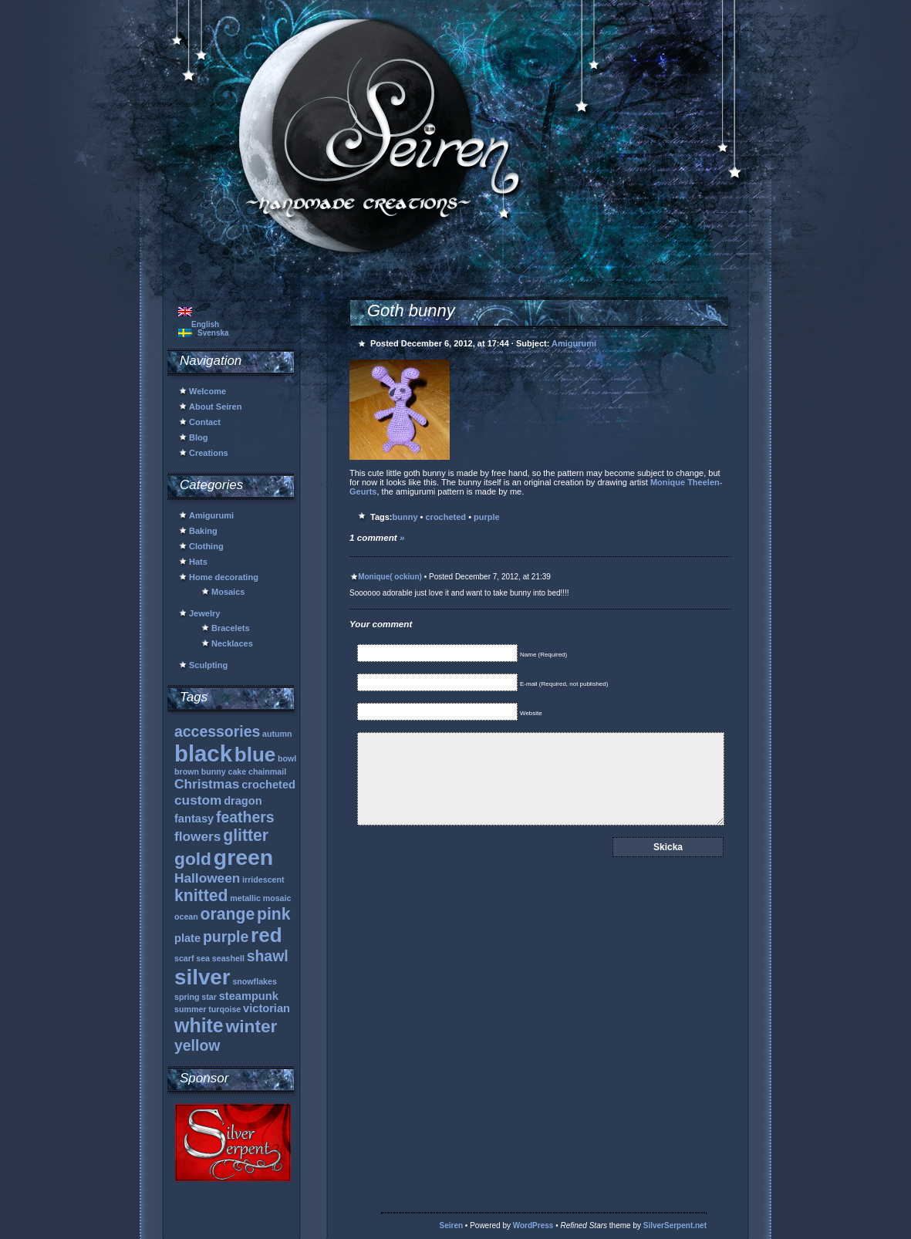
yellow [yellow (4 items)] (197, 1045)
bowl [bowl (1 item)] (287, 758)
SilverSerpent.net (675, 1225)
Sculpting (208, 665)
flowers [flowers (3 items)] (197, 836)
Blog (198, 437)
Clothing (206, 546)
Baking (203, 530)
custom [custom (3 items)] (197, 800)
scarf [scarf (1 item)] (184, 958)
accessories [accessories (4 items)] (217, 731)
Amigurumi (211, 515)
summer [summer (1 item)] (190, 1009)
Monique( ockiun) (390, 576)
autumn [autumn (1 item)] (277, 733)
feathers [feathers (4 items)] (245, 817)
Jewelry (204, 613)
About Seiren (215, 406)
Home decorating (223, 577)
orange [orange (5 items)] (228, 914)
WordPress (533, 1225)
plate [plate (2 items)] (187, 938)
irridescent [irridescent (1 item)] (263, 879)
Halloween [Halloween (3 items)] (207, 878)
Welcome (207, 391)
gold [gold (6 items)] (192, 859)
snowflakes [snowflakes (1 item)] (254, 981)
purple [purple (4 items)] (225, 936)
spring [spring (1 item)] (187, 996)
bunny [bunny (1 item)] (213, 771)
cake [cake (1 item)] (237, 771)
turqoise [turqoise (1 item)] (224, 1009)
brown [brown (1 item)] (186, 771)
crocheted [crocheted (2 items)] (268, 784)
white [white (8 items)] (199, 1025)
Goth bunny (411, 310)
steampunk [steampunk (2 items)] (248, 996)
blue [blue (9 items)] (254, 754)
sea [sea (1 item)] (203, 958)
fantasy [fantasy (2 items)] (194, 818)
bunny (405, 517)
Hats (198, 561)
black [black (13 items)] (203, 753)
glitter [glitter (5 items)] (245, 835)
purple (487, 517)
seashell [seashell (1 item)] (228, 958)
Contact (205, 422)
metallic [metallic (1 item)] (245, 898)
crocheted (446, 517)
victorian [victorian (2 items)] (266, 1008)
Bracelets (230, 628)
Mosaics (228, 591)
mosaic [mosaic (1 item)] (277, 898)
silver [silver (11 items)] (202, 977)
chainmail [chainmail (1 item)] (267, 771)
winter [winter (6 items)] (252, 1026)
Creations (208, 452)
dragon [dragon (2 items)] (243, 801)
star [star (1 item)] (209, 996)
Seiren (452, 1225)
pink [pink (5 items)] (274, 914)
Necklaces (232, 643)
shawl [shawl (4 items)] (267, 955)
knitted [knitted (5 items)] (201, 895)
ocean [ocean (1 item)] (186, 916)
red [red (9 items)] (266, 935)
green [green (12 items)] (243, 857)
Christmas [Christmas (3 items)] (206, 784)
